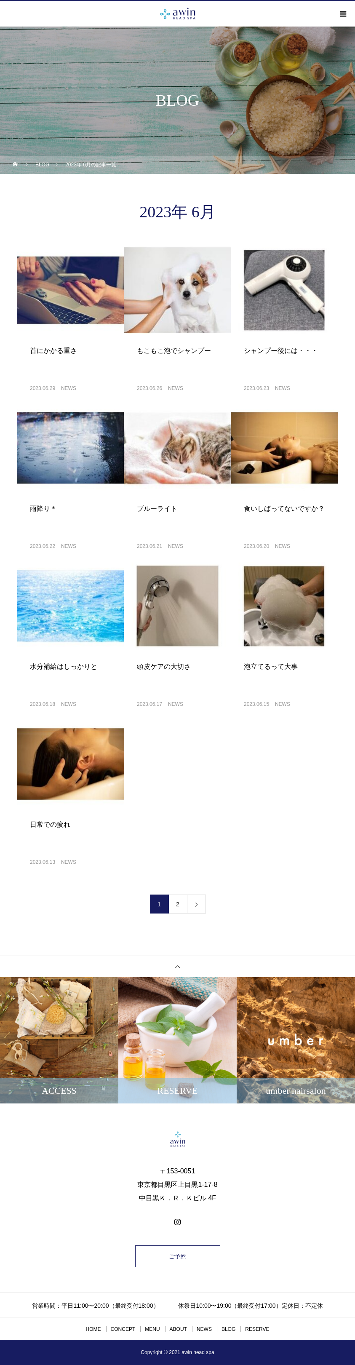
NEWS (68, 388)
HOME (93, 1329)
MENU (152, 1329)
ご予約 (178, 1256)
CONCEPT (123, 1329)
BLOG (228, 1329)
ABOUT (178, 1329)
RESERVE (257, 1329)
